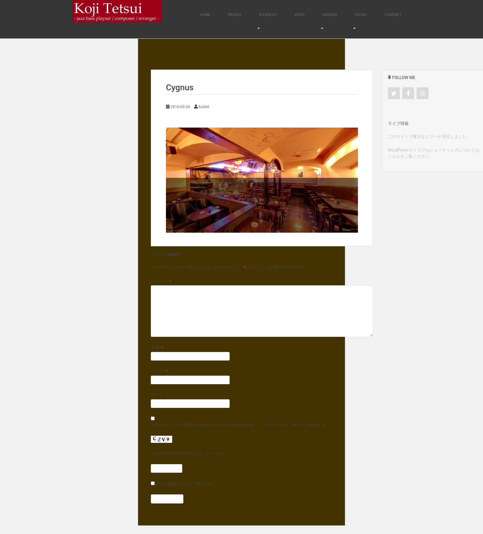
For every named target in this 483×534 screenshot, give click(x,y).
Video (299, 14)
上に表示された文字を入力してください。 (190, 453)
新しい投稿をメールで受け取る (185, 483)
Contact (393, 14)
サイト (157, 394)
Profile (234, 14)
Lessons (329, 14)
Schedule (267, 14)
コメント (161, 280)
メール (159, 371)
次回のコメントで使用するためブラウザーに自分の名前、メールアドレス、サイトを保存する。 (240, 425)
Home (205, 14)
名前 (157, 347)
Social (361, 14)
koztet (204, 106)
